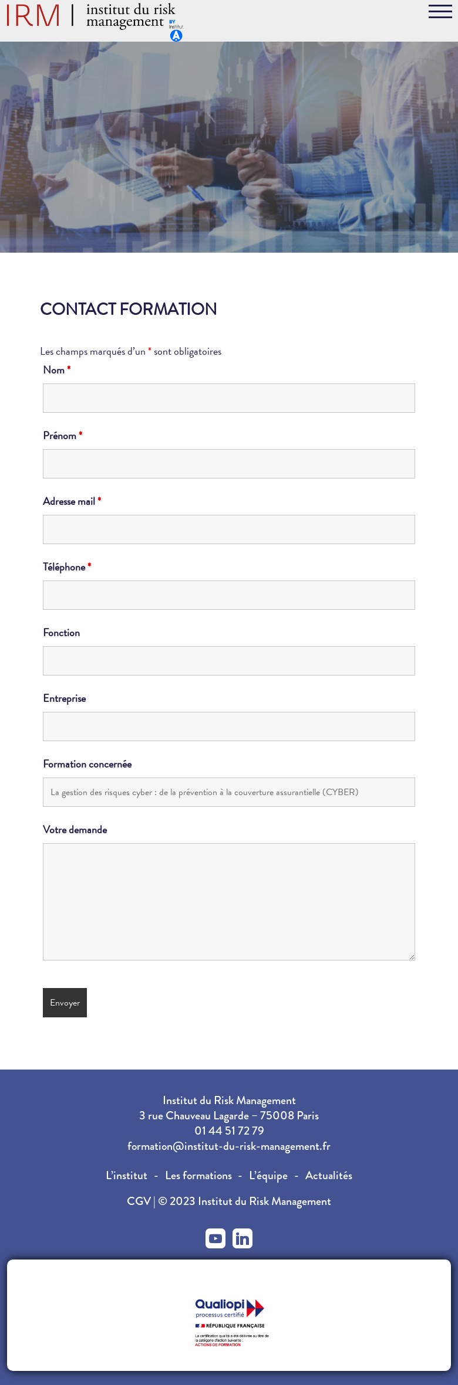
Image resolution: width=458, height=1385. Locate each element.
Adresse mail (72, 501)
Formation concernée (87, 764)
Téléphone (67, 567)
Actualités (328, 1175)
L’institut (126, 1175)
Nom (56, 370)
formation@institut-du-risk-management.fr (229, 1146)
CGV (140, 1201)
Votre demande (75, 830)
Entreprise (64, 698)
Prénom (62, 436)
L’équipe (268, 1175)
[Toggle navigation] (440, 13)
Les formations (198, 1175)
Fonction (61, 633)
